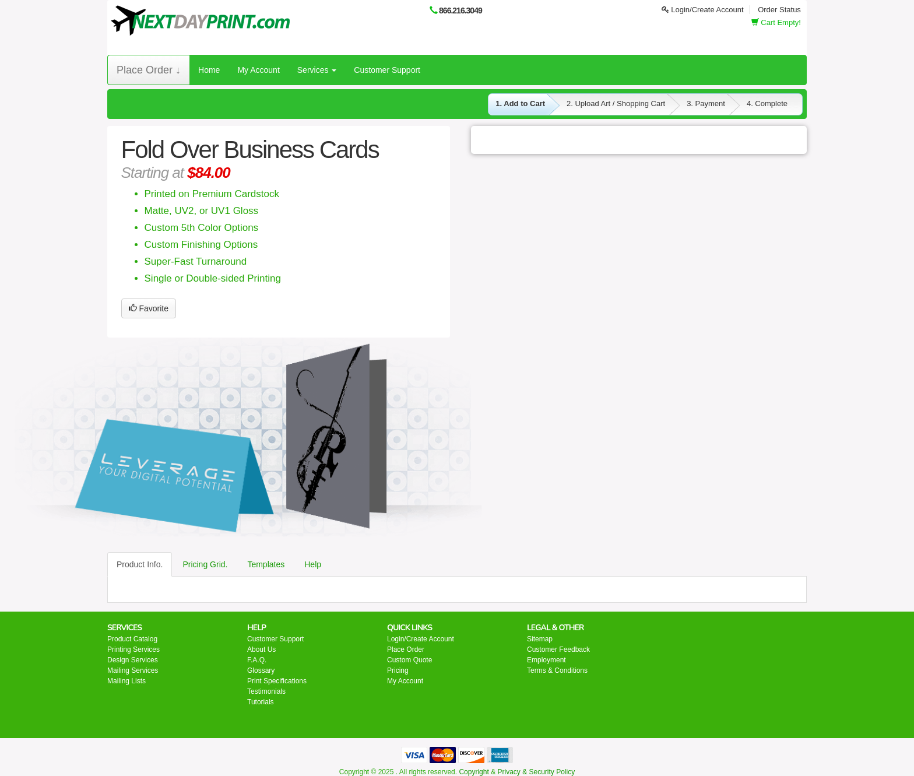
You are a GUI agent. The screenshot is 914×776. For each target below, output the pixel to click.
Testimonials (266, 691)
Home (209, 70)
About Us (261, 649)
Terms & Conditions (557, 670)
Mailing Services (132, 670)
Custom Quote (409, 660)
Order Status (779, 9)
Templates (265, 564)
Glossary (261, 670)
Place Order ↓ (149, 70)
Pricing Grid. (204, 564)
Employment (546, 660)
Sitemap (540, 639)
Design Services (132, 660)
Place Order (405, 649)
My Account (258, 70)
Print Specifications (277, 681)
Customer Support (387, 70)
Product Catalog (132, 639)
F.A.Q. (256, 660)
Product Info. (140, 564)
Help (312, 564)
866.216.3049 (460, 10)
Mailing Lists (126, 681)
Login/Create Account (703, 9)
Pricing (398, 670)
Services (317, 70)
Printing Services (133, 649)
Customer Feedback (558, 649)
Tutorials (260, 702)
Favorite (148, 308)
